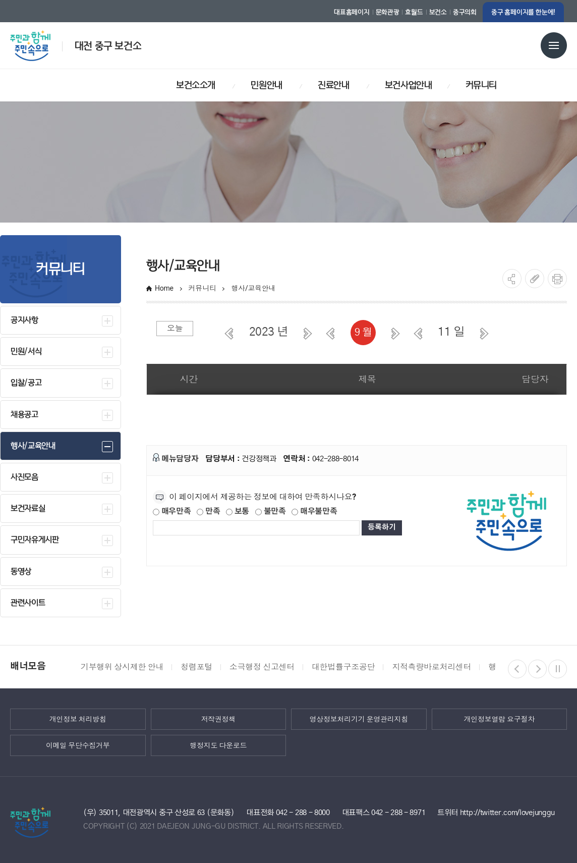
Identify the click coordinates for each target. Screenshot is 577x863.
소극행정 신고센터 (262, 667)
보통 (237, 511)
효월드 (414, 12)
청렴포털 (196, 667)
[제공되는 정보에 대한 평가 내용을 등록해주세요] (256, 527)
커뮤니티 (202, 288)
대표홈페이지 (351, 12)
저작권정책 (218, 719)
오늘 (175, 328)
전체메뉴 (554, 45)
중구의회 (465, 12)
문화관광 (387, 12)
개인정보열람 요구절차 (499, 719)
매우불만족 (314, 511)
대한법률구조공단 (343, 667)
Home (164, 288)
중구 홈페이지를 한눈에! (523, 12)
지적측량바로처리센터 (431, 667)
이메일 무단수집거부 (78, 745)
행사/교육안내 (254, 288)
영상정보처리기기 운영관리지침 (359, 719)
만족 (208, 511)
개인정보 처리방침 (77, 719)
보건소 (438, 12)
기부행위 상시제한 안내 (122, 667)
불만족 (270, 511)
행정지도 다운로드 (218, 745)
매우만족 (172, 511)
